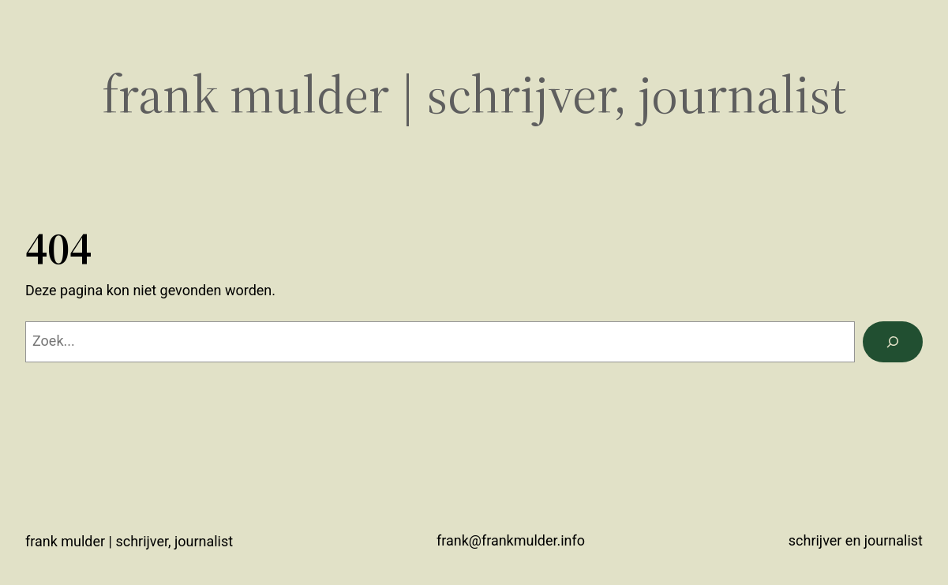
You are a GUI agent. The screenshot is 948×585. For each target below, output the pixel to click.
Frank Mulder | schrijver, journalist (474, 94)
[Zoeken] (893, 341)
